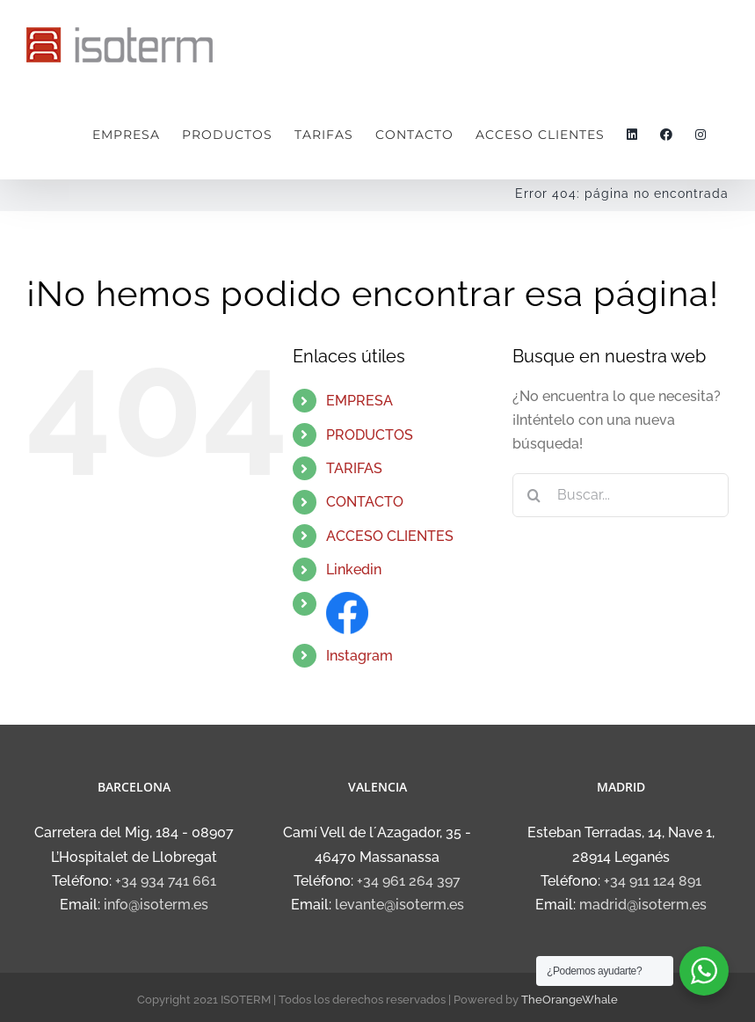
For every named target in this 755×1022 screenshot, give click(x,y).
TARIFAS (354, 468)
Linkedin (353, 569)
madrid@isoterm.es (643, 904)
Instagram (359, 655)
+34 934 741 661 (165, 880)
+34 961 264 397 (409, 880)
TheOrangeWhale (569, 999)
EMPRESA (359, 400)
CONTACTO (364, 501)
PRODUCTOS (369, 435)
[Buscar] (534, 495)
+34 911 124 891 (652, 880)
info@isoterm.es (156, 904)
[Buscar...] (620, 495)
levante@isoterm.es (399, 904)
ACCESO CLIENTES (390, 536)
